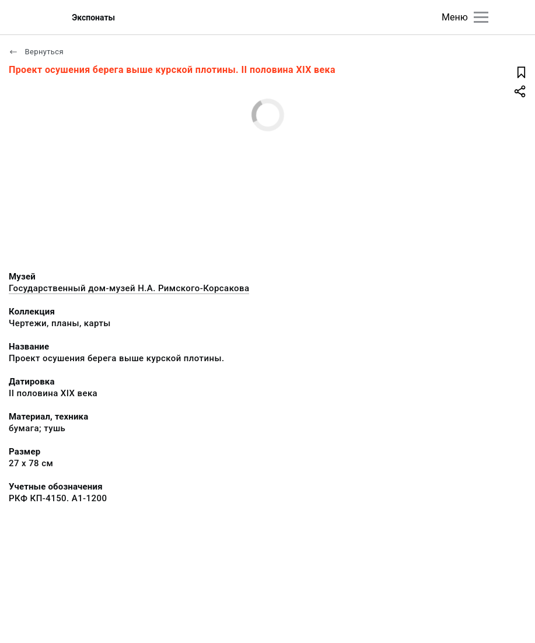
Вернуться (36, 51)
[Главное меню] (481, 17)
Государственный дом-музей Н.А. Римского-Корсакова (129, 288)
